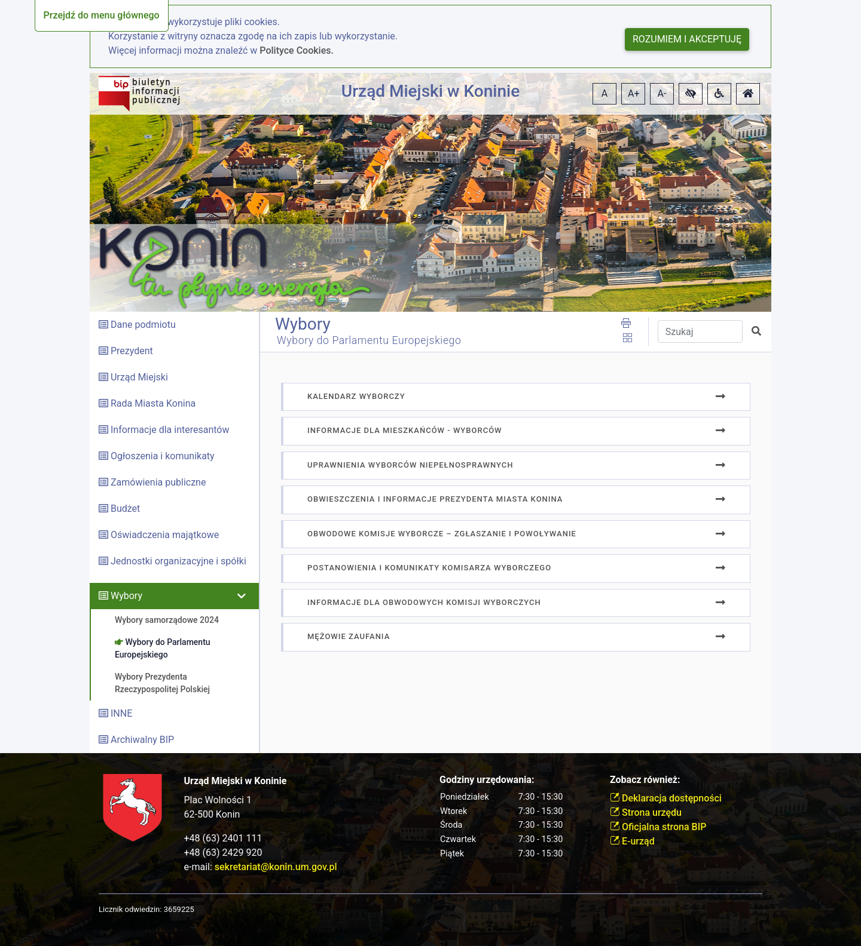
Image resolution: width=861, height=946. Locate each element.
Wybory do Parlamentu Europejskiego (369, 340)
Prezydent (132, 351)
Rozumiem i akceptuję (687, 39)
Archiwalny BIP (142, 739)
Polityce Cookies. (296, 50)
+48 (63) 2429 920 (223, 852)
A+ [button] (634, 93)
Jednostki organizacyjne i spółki (178, 561)
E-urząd (632, 841)
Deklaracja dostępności (666, 798)
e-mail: (260, 867)
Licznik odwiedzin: (130, 909)
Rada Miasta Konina (153, 403)
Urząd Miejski (139, 377)
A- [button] (662, 93)
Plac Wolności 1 (218, 800)
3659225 (179, 909)
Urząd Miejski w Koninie (430, 91)
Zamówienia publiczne (158, 482)
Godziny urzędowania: (486, 779)
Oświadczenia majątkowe (165, 534)
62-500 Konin (212, 814)
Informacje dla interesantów (170, 429)
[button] (691, 94)
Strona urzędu (646, 812)
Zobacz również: (645, 779)
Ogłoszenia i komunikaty (163, 456)
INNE (121, 713)
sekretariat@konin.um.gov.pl (276, 867)
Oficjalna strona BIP (658, 827)
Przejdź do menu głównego (102, 15)
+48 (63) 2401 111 (223, 838)
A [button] (604, 93)
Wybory (126, 595)
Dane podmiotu (143, 324)
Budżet (125, 508)
